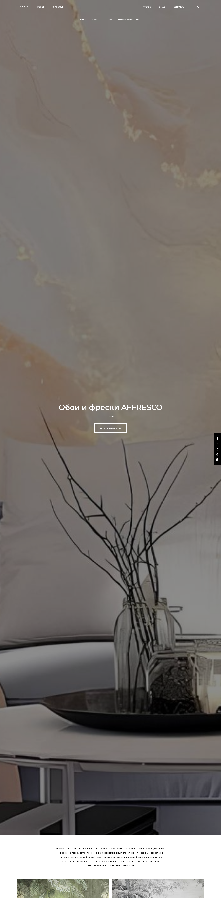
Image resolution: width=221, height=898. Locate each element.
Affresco (108, 20)
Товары (22, 7)
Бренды (41, 7)
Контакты (178, 7)
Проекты (58, 7)
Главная (83, 20)
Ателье (147, 7)
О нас (162, 7)
